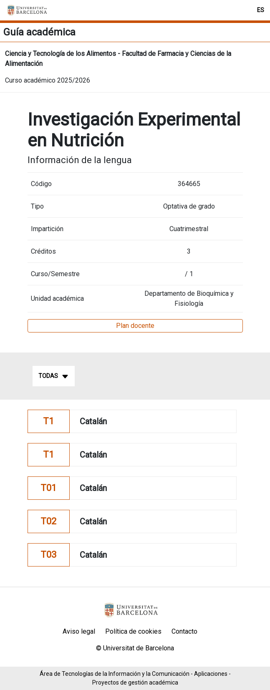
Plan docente (135, 326)
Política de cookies (133, 631)
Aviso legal (79, 631)
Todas (53, 376)
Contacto (184, 631)
